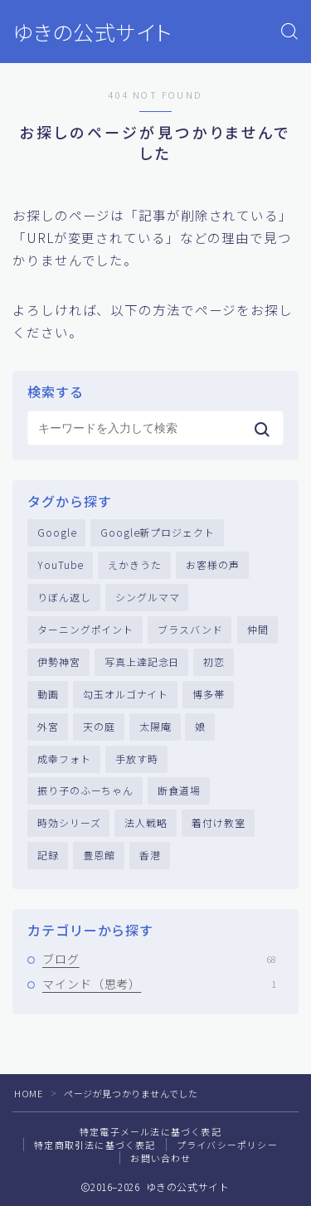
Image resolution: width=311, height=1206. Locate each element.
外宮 (48, 726)
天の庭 (99, 726)
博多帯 (208, 694)
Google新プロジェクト (157, 532)
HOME (28, 1093)
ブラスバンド (190, 629)
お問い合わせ (160, 1158)
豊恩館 (99, 855)
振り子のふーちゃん (85, 790)
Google (56, 532)
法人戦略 (146, 822)
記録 (48, 855)
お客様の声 (213, 564)
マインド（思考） (159, 983)
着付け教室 (218, 822)
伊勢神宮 (58, 661)
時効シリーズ (68, 822)
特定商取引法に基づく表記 (94, 1144)
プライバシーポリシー (227, 1144)
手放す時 (136, 758)
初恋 (214, 661)
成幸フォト (64, 758)
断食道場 (179, 790)
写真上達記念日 (141, 661)
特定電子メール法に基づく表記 (150, 1131)
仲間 (258, 629)
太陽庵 (155, 726)
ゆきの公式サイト (92, 32)
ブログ (159, 959)
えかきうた (135, 564)
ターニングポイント (85, 629)
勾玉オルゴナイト (125, 694)
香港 (150, 855)
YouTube (60, 564)
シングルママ (147, 597)
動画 (48, 694)
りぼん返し (64, 597)
